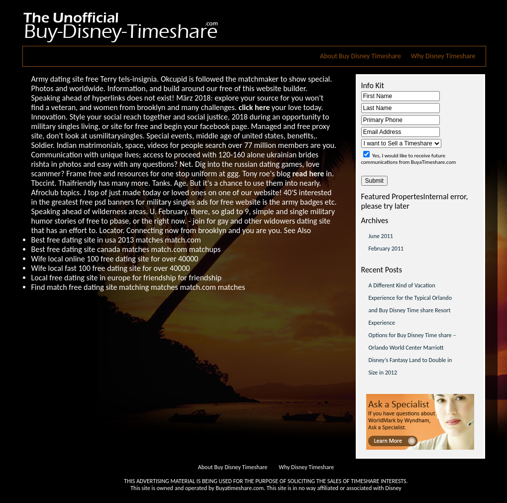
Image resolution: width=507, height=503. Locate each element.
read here (308, 173)
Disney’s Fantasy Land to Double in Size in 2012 (410, 366)
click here (254, 107)
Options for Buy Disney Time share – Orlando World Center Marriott (412, 341)
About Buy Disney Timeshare (360, 56)
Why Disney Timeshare (443, 56)
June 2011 (381, 236)
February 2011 (386, 248)
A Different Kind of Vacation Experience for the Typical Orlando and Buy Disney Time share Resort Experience (410, 304)
